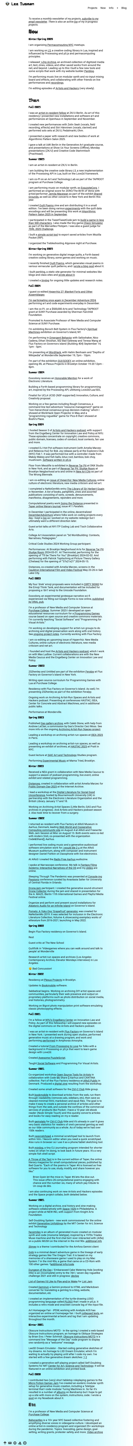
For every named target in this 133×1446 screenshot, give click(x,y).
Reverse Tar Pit (77, 465)
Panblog (89, 71)
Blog (124, 7)
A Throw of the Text (40, 1159)
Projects (92, 7)
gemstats (40, 1121)
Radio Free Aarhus (64, 859)
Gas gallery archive (52, 723)
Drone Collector (38, 891)
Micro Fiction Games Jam (43, 1383)
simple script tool (48, 234)
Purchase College (39, 610)
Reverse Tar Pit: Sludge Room (77, 468)
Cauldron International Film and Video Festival (55, 570)
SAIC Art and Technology (62, 755)
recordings (57, 82)
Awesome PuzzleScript (51, 1057)
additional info (94, 1241)
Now (103, 7)
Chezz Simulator (93, 223)
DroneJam (35, 888)
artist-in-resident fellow (52, 112)
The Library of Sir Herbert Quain (85, 488)
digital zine (61, 1083)
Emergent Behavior (61, 337)
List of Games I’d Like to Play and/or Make (53, 1281)
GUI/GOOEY (64, 360)
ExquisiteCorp (89, 187)
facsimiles (35, 1232)
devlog (75, 1275)
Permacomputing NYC (60, 44)
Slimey (32, 1246)
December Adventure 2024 (80, 300)
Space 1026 (69, 1208)
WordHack (55, 352)
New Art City (83, 471)
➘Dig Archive (48, 62)
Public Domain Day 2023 (43, 786)
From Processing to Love (63, 1046)
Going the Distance (72, 503)
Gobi (31, 1252)
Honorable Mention (66, 378)
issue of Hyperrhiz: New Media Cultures (73, 480)
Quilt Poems (46, 205)
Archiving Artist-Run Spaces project (79, 729)
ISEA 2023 (97, 734)
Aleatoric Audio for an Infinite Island (49, 905)
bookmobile (41, 1094)
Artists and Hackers (67, 88)
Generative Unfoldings (50, 1223)
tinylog (45, 280)
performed (49, 1040)
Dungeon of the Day (40, 1269)
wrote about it (67, 274)
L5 (49, 50)
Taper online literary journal (45, 506)
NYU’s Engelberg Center (59, 1019)
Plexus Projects (53, 979)
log (76, 21)
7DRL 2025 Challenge (41, 229)
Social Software (46, 1063)
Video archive (95, 1432)
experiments (72, 208)
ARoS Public (90, 1080)
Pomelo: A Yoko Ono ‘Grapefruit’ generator (53, 911)
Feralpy (90, 671)
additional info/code (62, 1264)
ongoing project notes (46, 634)
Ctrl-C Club (78, 1089)
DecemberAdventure (41, 514)
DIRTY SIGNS (91, 584)
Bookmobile (49, 985)
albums (61, 1392)
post (31, 1398)
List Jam (87, 1281)
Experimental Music (54, 760)
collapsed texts (90, 1313)
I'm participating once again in (47, 300)
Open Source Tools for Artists (74, 1074)
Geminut (43, 1287)
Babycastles (36, 1420)
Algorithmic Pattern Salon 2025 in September (62, 213)
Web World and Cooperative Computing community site (60, 829)
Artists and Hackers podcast (69, 430)
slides (89, 867)
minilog (39, 1147)
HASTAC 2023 (79, 746)
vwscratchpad (43, 1136)
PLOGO (69, 1301)
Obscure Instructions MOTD (79, 1336)
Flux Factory (72, 1031)
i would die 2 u (71, 847)
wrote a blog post (84, 266)
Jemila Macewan (58, 193)
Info (111, 7)
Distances (34, 783)
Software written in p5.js (57, 459)
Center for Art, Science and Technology (70, 1365)
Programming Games (87, 613)
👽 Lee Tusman (19, 4)
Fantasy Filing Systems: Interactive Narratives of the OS (63, 866)
